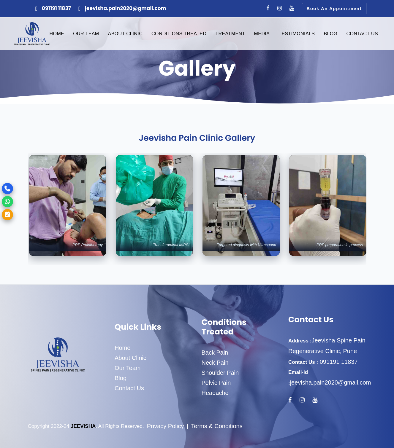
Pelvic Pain (216, 383)
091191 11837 (337, 361)
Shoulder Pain (220, 372)
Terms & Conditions (216, 426)
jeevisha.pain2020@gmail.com (330, 382)
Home (122, 348)
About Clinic (130, 358)
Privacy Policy (165, 426)
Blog (120, 378)
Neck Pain (215, 362)
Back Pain (215, 352)
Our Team (127, 368)
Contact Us (129, 388)
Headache (215, 393)
